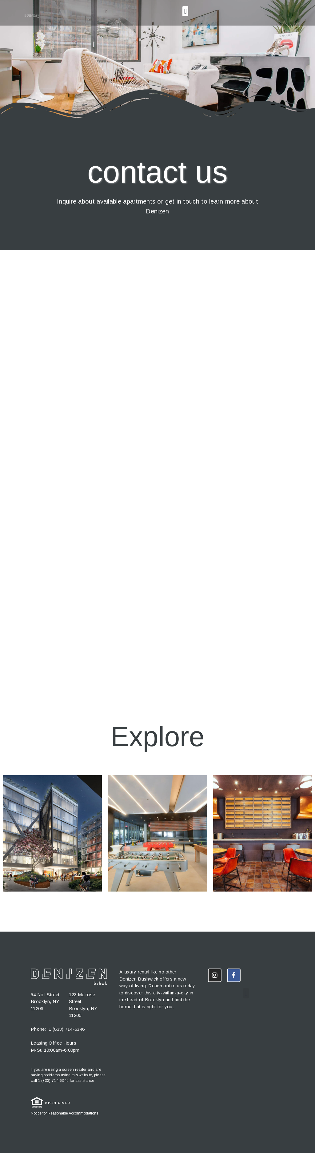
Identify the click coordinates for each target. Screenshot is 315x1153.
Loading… (157, 471)
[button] (185, 11)
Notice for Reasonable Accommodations (64, 1113)
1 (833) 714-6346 (67, 1029)
